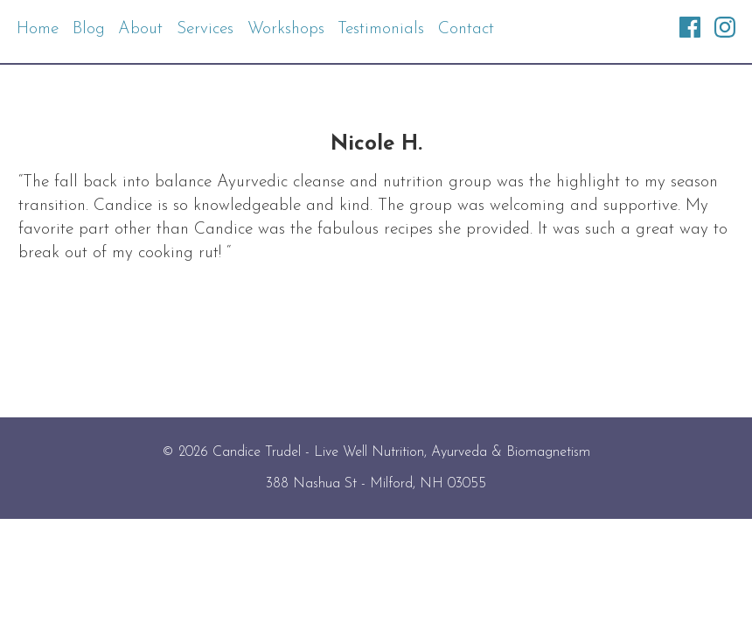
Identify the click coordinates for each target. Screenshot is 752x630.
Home (38, 29)
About (140, 29)
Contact (466, 29)
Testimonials (381, 29)
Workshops (285, 29)
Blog (89, 29)
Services (205, 29)
